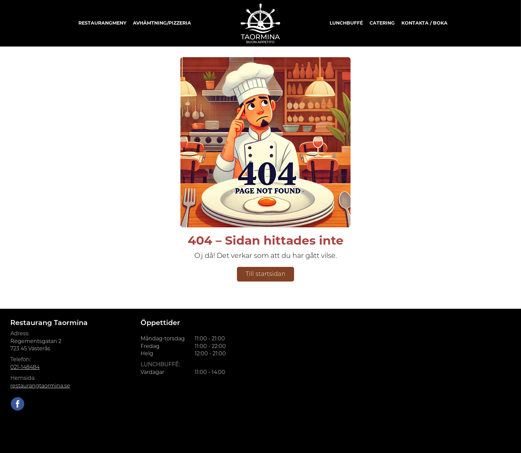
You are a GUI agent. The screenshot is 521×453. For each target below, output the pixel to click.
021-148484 (25, 367)
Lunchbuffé (346, 23)
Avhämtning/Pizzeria (162, 23)
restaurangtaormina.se (40, 386)
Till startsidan (265, 274)
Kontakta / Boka (424, 23)
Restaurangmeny (102, 23)
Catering (382, 23)
